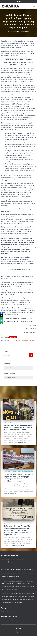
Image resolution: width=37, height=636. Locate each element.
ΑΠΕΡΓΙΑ (9, 340)
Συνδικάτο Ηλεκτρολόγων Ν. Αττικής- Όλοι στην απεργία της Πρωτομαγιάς (17, 575)
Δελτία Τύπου (13, 337)
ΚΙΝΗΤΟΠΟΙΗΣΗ (26, 340)
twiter (17, 2)
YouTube (20, 2)
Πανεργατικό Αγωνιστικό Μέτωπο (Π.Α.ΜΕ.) (19, 569)
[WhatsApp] (1, 318)
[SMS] (1, 323)
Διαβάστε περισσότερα (20, 442)
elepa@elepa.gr (9, 562)
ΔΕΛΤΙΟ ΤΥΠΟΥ (17, 340)
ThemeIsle (26, 632)
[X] (1, 315)
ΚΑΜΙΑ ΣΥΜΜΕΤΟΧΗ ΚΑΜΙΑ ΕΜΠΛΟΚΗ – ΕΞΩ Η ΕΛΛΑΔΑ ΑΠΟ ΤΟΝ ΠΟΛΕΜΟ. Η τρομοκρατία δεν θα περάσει (18, 427)
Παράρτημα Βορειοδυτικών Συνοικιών (22, 471)
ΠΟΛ (33, 340)
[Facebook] (1, 313)
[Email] (1, 320)
